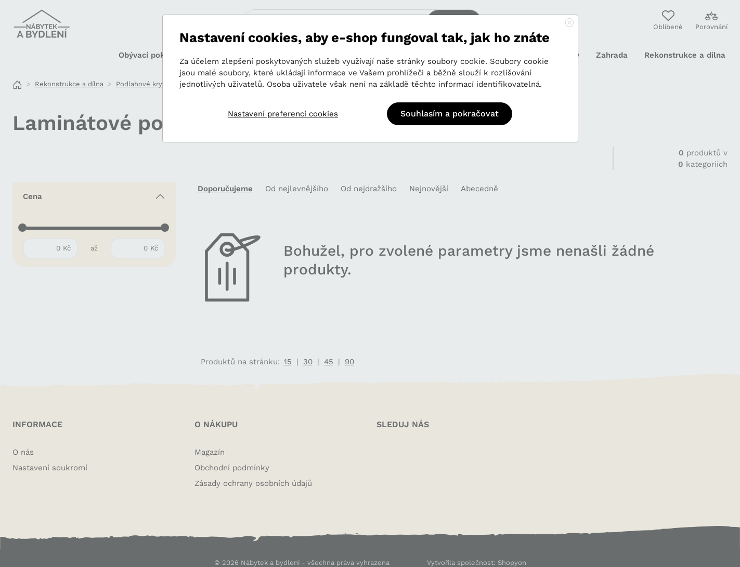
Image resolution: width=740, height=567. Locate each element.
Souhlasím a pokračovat (449, 113)
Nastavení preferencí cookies (283, 113)
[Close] (569, 23)
